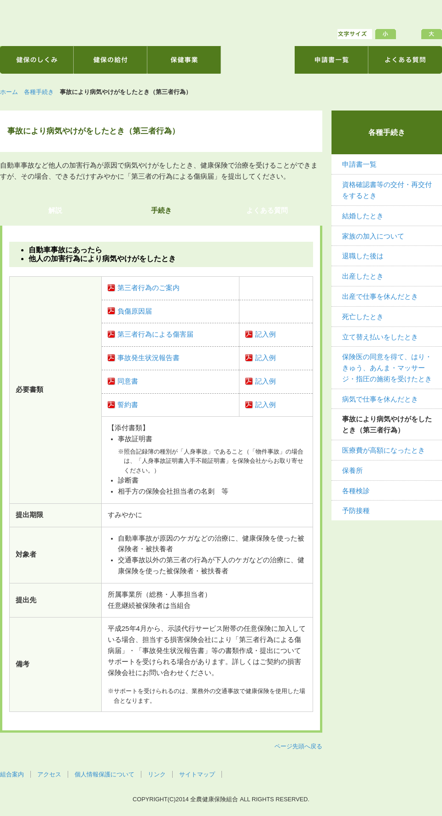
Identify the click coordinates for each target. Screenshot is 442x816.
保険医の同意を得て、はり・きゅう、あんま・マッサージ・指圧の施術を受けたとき (387, 368)
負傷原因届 (134, 311)
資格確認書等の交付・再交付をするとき (387, 190)
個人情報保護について (104, 774)
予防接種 (356, 510)
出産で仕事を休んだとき (380, 296)
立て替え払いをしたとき (380, 337)
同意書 (127, 381)
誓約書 (127, 404)
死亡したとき (363, 317)
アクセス (49, 774)
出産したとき (363, 276)
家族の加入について (373, 236)
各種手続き (39, 91)
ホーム (9, 91)
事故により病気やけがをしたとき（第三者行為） (387, 424)
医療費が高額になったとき (383, 450)
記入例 (265, 334)
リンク (157, 774)
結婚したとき (363, 216)
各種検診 (356, 491)
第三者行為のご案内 (148, 287)
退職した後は (363, 256)
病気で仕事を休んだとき (380, 399)
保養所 (352, 470)
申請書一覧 (359, 164)
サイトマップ (197, 774)
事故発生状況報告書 (148, 357)
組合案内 (12, 774)
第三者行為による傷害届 (155, 334)
